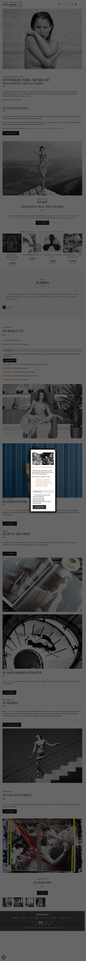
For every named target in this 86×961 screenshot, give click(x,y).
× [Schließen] (55, 450)
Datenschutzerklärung (38, 498)
